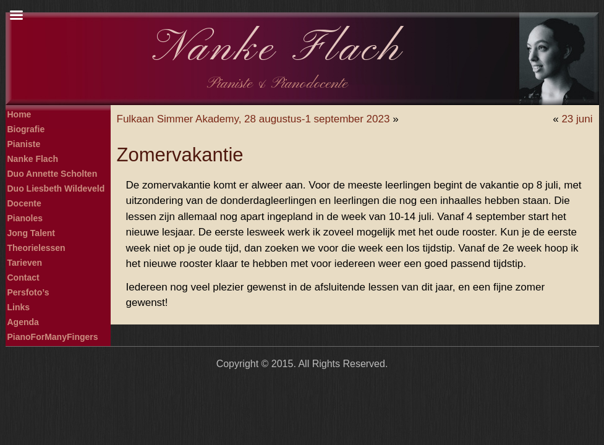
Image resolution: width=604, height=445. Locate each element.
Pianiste (24, 144)
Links (18, 307)
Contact (23, 277)
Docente (24, 203)
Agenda (23, 322)
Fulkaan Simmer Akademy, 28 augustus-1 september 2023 (253, 119)
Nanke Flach (278, 49)
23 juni (576, 119)
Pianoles (25, 218)
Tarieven (25, 263)
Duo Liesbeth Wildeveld (56, 188)
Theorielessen (36, 248)
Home (19, 114)
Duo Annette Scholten (52, 174)
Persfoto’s (28, 292)
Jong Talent (31, 233)
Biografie (26, 129)
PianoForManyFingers (52, 337)
